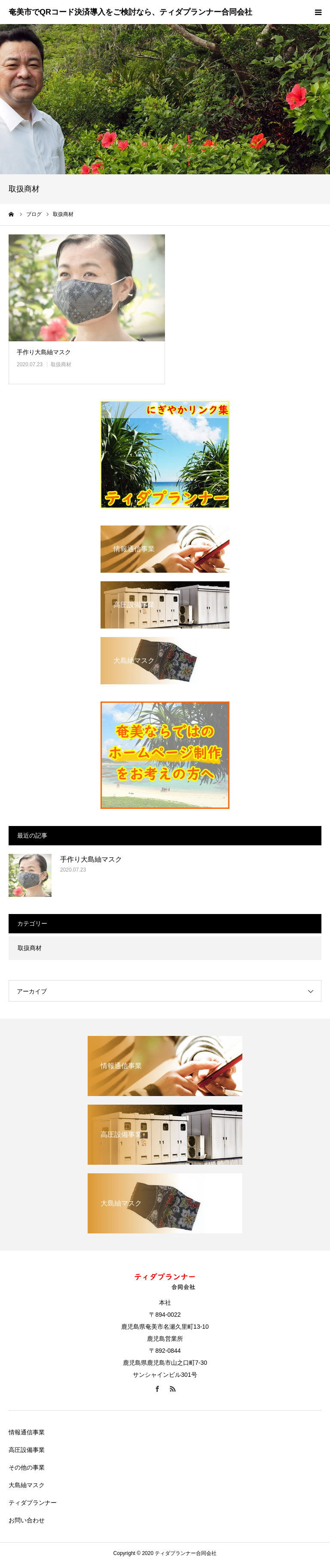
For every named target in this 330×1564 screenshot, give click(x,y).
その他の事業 (27, 1467)
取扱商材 (61, 364)
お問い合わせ (27, 1520)
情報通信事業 (27, 1432)
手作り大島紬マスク (44, 352)
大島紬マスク (27, 1485)
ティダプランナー (33, 1502)
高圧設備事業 (27, 1449)
